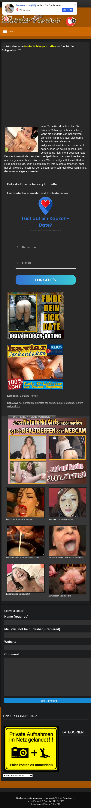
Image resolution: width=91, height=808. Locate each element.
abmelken (28, 402)
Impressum (36, 804)
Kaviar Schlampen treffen (40, 46)
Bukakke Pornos (29, 395)
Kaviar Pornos (33, 801)
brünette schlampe (45, 402)
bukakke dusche (65, 402)
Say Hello (67, 9)
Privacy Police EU (51, 804)
